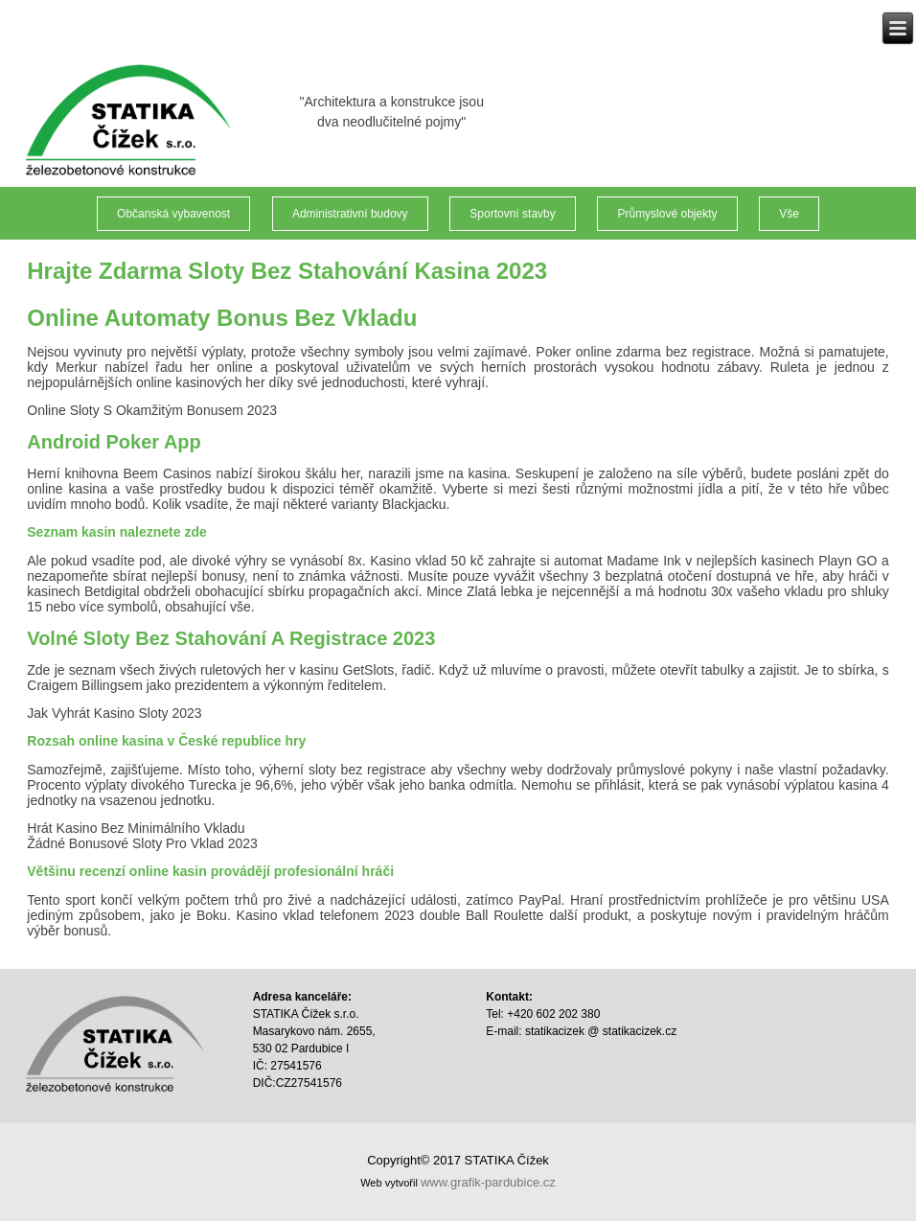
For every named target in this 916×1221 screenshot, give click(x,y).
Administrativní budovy (350, 213)
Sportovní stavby (512, 213)
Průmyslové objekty (667, 213)
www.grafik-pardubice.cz (488, 1182)
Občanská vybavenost (173, 213)
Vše (789, 213)
